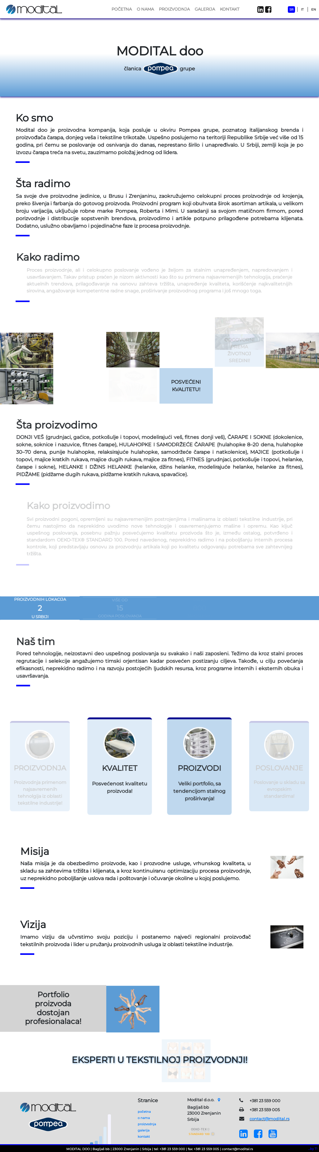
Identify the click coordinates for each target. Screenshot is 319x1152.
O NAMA (145, 9)
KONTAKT (229, 9)
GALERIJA (205, 9)
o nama (144, 1118)
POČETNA (122, 9)
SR (291, 9)
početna (144, 1112)
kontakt (144, 1137)
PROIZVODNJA (174, 9)
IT (302, 9)
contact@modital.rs (269, 1118)
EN (313, 9)
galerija (144, 1130)
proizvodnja (147, 1124)
